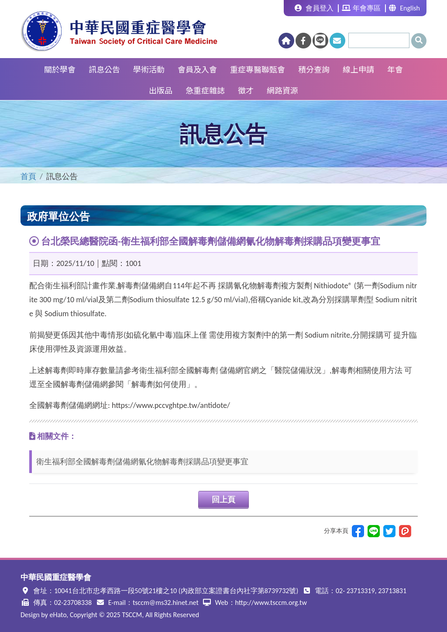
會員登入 (314, 8)
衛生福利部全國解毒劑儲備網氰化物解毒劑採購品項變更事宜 (142, 461)
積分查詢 (314, 69)
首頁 (28, 176)
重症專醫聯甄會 (257, 69)
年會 (395, 69)
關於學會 (60, 69)
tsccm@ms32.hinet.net (166, 602)
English (404, 8)
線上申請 (358, 69)
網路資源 (282, 90)
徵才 (246, 90)
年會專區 (361, 8)
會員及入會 (197, 69)
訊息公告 (104, 69)
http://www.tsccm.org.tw (271, 602)
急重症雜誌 (205, 90)
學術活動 (149, 69)
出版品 (160, 90)
